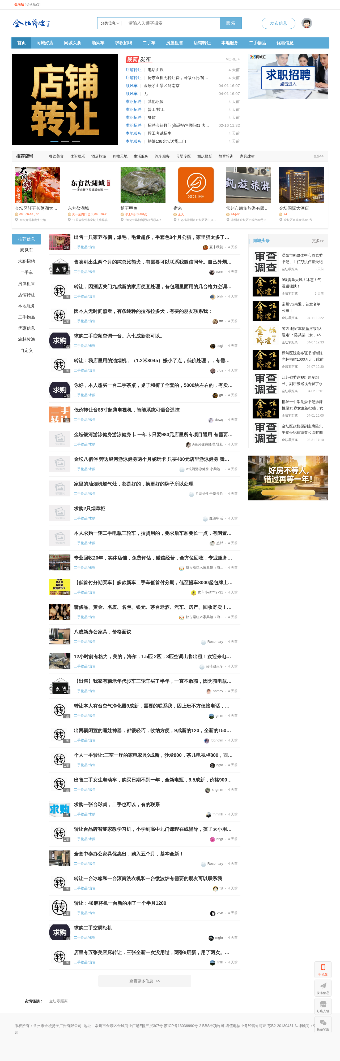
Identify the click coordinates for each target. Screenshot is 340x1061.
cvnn (216, 272)
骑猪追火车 (211, 666)
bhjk (216, 296)
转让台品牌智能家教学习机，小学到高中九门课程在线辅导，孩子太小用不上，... (153, 829)
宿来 (177, 208)
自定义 (26, 350)
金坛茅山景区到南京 (162, 85)
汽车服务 (162, 156)
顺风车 (98, 43)
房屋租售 (174, 43)
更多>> (319, 156)
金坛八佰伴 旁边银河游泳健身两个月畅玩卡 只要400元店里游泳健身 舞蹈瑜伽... (153, 459)
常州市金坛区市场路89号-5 (246, 219)
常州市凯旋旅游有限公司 (248, 208)
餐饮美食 (56, 156)
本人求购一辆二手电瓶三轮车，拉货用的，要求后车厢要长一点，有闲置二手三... (153, 533)
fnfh (216, 962)
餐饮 (152, 117)
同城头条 (72, 43)
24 (283, 214)
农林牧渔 (26, 339)
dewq (215, 420)
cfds (216, 370)
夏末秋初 (213, 247)
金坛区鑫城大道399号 (295, 219)
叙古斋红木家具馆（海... (201, 568)
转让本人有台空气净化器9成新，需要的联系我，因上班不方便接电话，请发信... (153, 706)
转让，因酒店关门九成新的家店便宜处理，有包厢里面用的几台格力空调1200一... (153, 286)
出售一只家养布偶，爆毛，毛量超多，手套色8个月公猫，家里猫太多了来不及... (153, 237)
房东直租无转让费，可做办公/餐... (178, 77)
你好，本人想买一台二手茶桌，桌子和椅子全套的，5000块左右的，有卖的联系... (153, 385)
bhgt (216, 839)
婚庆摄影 (204, 156)
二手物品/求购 (85, 346)
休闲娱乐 (77, 156)
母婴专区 (183, 156)
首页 (21, 43)
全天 (178, 214)
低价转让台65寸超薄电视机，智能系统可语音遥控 (127, 410)
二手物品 (257, 43)
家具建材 (247, 156)
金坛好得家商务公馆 (30, 219)
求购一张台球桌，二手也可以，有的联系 (117, 804)
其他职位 (156, 101)
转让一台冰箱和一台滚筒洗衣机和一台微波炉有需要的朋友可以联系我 (148, 878)
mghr (216, 938)
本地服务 (229, 43)
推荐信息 (26, 239)
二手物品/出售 (85, 247)
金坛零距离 (58, 1001)
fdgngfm (213, 740)
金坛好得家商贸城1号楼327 (141, 219)
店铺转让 (202, 43)
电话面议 (156, 69)
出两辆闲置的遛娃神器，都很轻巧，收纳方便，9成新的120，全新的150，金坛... (153, 730)
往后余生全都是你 (206, 494)
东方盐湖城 (78, 208)
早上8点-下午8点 (134, 214)
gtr (217, 395)
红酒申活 (213, 518)
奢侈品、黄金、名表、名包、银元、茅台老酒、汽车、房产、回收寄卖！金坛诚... (153, 607)
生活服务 (141, 156)
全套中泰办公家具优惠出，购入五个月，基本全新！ (129, 854)
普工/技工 (156, 109)
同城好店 (44, 43)
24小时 (233, 214)
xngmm (214, 790)
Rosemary (212, 642)
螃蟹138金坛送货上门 (167, 141)
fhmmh (214, 814)
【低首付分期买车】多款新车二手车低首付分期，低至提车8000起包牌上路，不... (153, 582)
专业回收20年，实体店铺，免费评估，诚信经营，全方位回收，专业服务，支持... (153, 558)
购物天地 (120, 156)
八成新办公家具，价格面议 (102, 632)
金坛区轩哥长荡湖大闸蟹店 (37, 208)
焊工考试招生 (160, 133)
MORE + (233, 59)
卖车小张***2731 (207, 592)
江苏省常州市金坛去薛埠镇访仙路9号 (90, 219)
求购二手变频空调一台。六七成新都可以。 (119, 336)
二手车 (149, 43)
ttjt (218, 888)
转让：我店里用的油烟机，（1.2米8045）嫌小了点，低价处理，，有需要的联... (153, 360)
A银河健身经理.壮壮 (204, 444)
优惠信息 (285, 43)
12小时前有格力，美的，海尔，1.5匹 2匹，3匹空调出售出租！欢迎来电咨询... (153, 656)
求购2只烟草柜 (89, 508)
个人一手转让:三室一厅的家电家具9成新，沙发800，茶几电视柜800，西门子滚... (153, 755)
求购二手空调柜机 (93, 928)
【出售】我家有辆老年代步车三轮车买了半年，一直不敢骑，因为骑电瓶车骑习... (153, 681)
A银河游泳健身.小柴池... (201, 469)
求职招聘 (123, 43)
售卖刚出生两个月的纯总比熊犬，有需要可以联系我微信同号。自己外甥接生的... (153, 262)
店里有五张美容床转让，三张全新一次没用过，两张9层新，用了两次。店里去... (153, 952)
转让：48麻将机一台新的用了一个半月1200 (120, 903)
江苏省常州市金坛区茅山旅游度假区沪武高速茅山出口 (195, 219)
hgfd (216, 765)
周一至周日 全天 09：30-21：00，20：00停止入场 (89, 214)
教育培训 (226, 156)
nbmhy (214, 691)
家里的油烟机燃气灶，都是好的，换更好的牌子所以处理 (133, 484)
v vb (216, 913)
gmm (216, 716)
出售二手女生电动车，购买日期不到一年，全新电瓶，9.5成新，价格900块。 (153, 780)
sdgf (216, 346)
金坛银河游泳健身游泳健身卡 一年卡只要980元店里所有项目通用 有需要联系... (153, 434)
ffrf (217, 321)
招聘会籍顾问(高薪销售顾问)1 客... (178, 125)
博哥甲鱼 (129, 208)
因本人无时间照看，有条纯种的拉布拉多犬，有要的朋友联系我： (143, 311)
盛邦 (216, 543)
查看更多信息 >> (144, 981)
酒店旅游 (98, 156)
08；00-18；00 (27, 214)
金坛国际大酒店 (294, 208)
